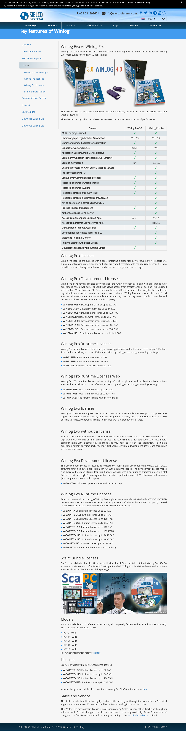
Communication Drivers (34, 98)
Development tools (31, 51)
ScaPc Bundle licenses (35, 91)
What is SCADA (94, 25)
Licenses (26, 65)
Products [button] (70, 25)
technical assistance (138, 715)
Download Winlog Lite (33, 125)
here (145, 689)
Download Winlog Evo (33, 118)
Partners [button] (134, 25)
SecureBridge (28, 111)
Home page (31, 25)
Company (52, 25)
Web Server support (32, 58)
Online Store (155, 25)
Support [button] (117, 25)
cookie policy (144, 2)
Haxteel (97, 652)
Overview (26, 44)
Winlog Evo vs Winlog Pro (37, 72)
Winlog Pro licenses (34, 78)
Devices (26, 104)
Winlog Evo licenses (34, 85)
